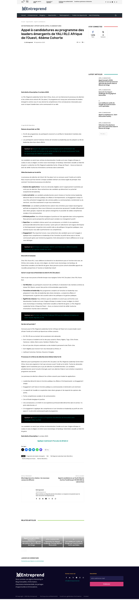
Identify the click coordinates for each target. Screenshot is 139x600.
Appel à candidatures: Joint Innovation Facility (108, 115)
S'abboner (106, 585)
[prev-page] (22, 551)
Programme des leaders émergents (35, 456)
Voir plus (103, 134)
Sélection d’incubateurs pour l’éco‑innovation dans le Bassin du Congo (108, 126)
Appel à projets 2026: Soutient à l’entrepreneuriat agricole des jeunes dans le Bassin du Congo (31, 543)
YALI (47, 456)
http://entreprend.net (41, 492)
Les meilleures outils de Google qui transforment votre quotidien (73, 544)
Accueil (23, 21)
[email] (106, 579)
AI (73, 540)
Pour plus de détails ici (60, 441)
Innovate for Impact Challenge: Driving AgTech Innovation (52, 544)
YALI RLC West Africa (42, 458)
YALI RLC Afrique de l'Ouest (28, 458)
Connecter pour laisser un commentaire (32, 562)
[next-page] (25, 551)
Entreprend (29, 42)
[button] (116, 15)
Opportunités (29, 21)
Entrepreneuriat (27, 26)
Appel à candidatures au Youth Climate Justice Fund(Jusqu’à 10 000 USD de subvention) (71, 480)
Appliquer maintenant (44, 441)
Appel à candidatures (39, 21)
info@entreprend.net (72, 587)
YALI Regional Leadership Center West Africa (61, 456)
